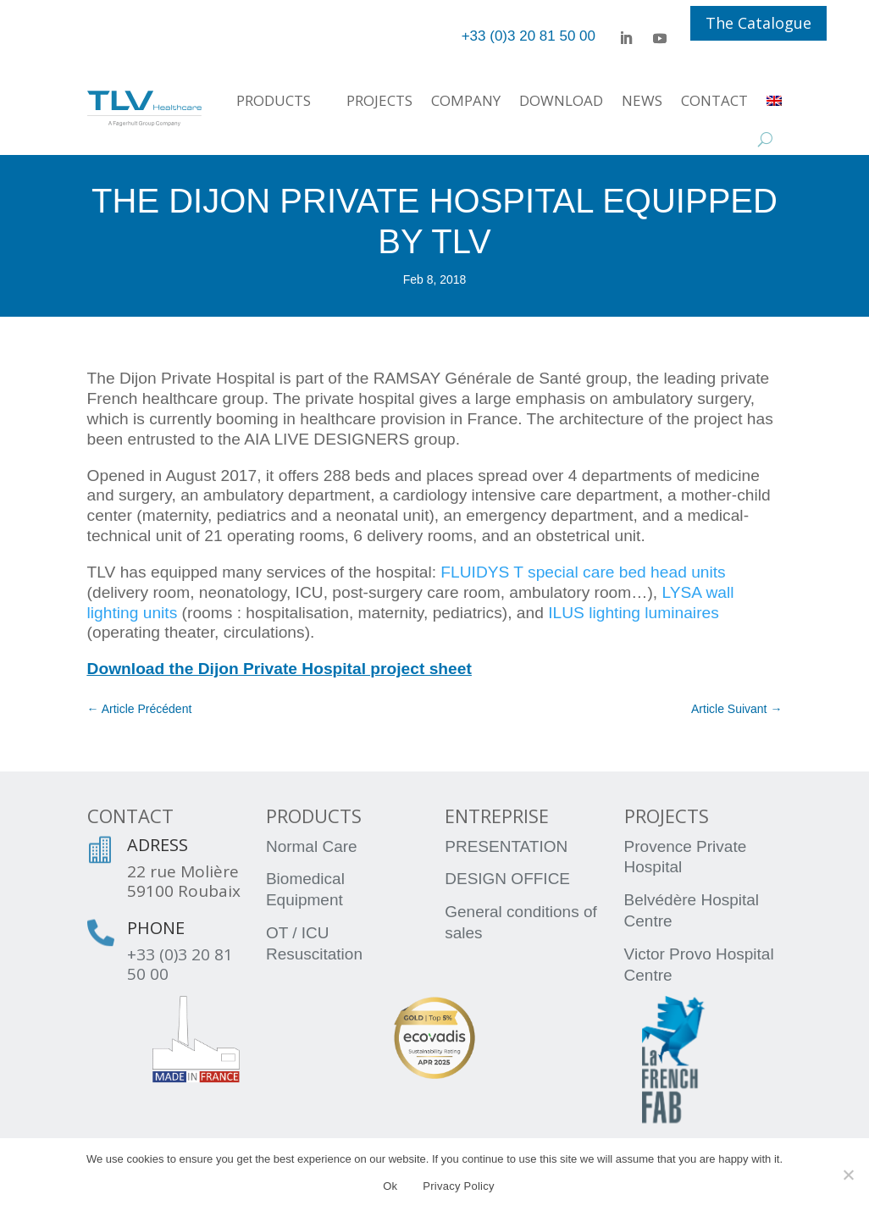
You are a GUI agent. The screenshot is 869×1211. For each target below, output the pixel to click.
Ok (390, 1186)
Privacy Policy (458, 1186)
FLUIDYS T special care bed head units (582, 572)
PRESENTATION (506, 846)
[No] (847, 1174)
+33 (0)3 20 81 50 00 (180, 964)
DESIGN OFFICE (507, 879)
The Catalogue (758, 23)
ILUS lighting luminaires (633, 613)
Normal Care (311, 846)
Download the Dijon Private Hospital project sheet (279, 668)
